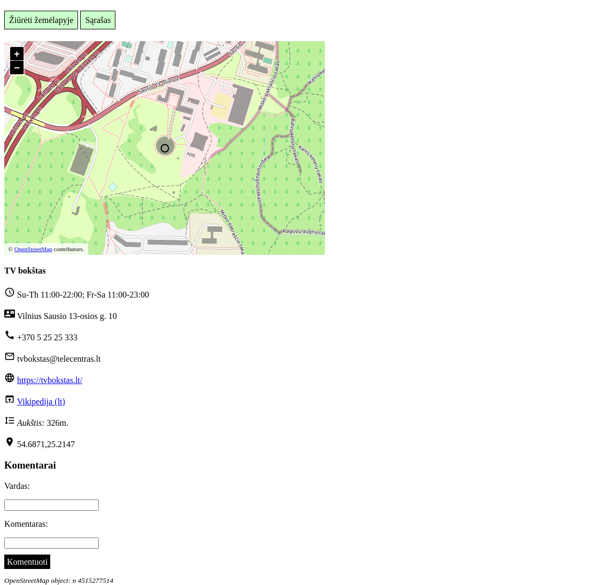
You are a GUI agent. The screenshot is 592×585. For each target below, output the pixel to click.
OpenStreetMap (33, 249)
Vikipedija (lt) (41, 401)
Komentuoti (27, 561)
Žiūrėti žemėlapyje (41, 20)
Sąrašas (98, 20)
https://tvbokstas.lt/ (49, 380)
